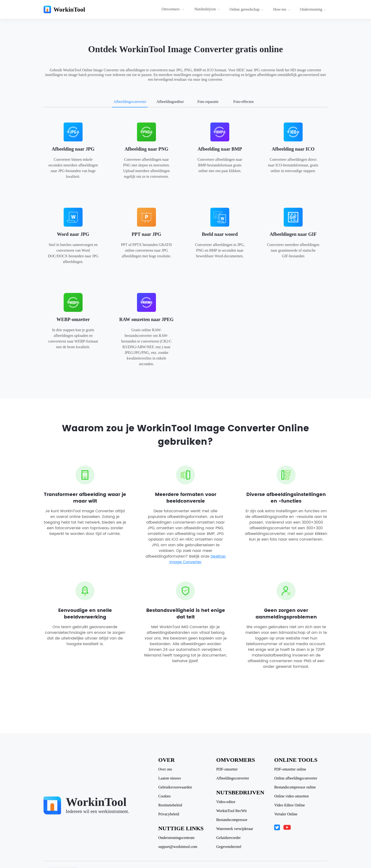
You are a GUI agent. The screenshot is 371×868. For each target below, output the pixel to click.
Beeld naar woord (220, 234)
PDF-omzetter (227, 769)
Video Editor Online (289, 805)
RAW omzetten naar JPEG (146, 319)
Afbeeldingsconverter (232, 778)
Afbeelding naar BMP (220, 149)
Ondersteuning (313, 9)
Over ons (165, 769)
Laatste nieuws (169, 778)
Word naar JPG (73, 234)
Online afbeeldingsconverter (295, 778)
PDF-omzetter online (290, 769)
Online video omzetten (291, 796)
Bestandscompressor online (295, 787)
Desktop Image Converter (197, 559)
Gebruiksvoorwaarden (175, 787)
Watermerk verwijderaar (234, 829)
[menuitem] (173, 9)
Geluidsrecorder (228, 838)
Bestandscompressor (231, 820)
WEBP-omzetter (73, 319)
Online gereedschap (247, 9)
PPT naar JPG (146, 234)
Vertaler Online (285, 814)
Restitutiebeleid (170, 805)
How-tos (281, 9)
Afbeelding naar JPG (73, 149)
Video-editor (225, 802)
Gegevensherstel (228, 847)
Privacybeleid (168, 814)
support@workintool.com (177, 847)
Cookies (164, 796)
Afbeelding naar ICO (293, 149)
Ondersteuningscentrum (176, 838)
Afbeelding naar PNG (146, 149)
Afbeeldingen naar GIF (293, 234)
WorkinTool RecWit (231, 811)
